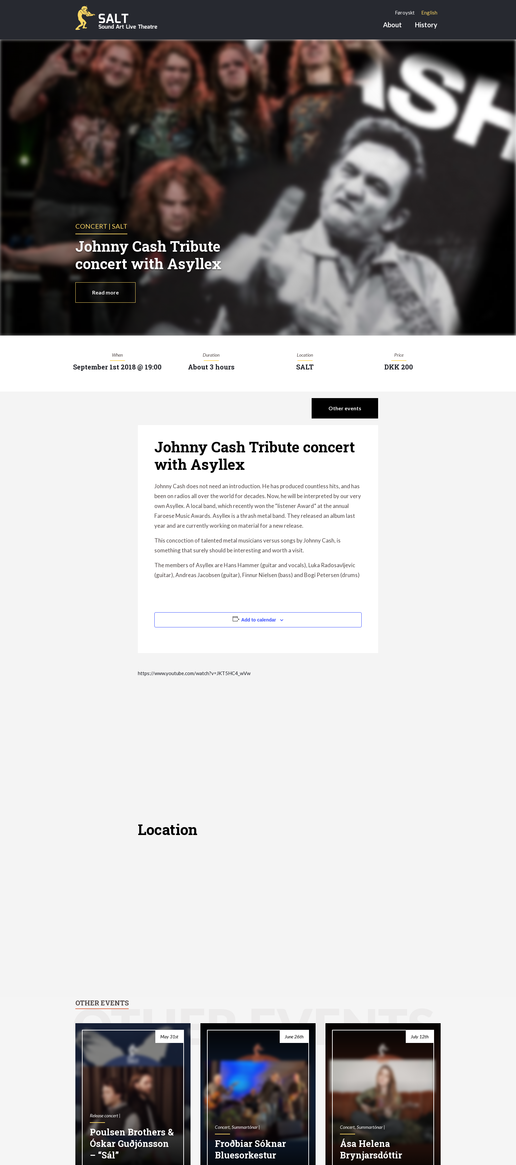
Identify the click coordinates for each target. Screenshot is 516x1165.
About (392, 25)
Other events (344, 408)
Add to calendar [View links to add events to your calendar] (258, 619)
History (426, 25)
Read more (105, 292)
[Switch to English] (429, 12)
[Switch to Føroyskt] (405, 12)
